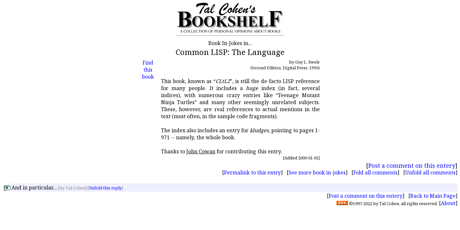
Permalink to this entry (252, 172)
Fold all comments (375, 172)
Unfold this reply (105, 188)
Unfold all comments (430, 172)
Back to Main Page (433, 195)
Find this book (148, 69)
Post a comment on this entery (411, 165)
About (448, 203)
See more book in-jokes (317, 172)
